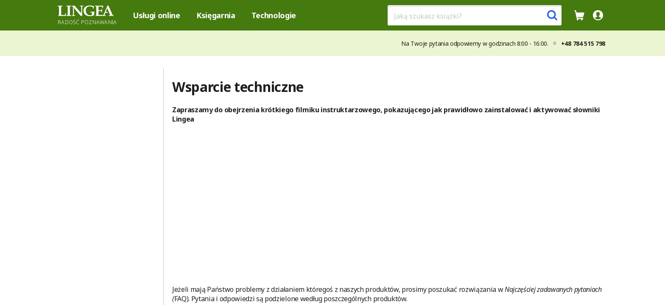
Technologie (273, 15)
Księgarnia (215, 15)
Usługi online (156, 15)
